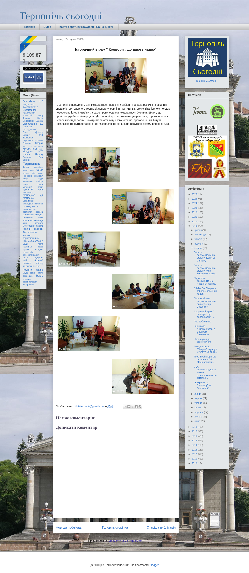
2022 (195, 212)
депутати (27, 217)
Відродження (30, 123)
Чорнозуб (27, 176)
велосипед (28, 181)
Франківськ (38, 167)
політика (27, 246)
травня (199, 403)
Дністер (39, 132)
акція (25, 178)
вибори (39, 181)
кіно (25, 223)
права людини (33, 249)
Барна (40, 118)
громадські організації (28, 199)
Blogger (154, 565)
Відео (47, 26)
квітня (198, 407)
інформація (28, 284)
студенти (38, 257)
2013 (195, 449)
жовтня (199, 239)
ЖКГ (41, 135)
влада (26, 184)
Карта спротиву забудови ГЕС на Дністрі (87, 26)
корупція (38, 220)
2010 (195, 463)
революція (28, 252)
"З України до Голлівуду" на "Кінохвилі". (202, 385)
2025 (195, 198)
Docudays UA (33, 101)
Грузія (26, 132)
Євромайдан (29, 110)
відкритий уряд (33, 189)
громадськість (30, 206)
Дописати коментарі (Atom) (126, 540)
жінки (40, 217)
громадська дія (33, 195)
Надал (26, 154)
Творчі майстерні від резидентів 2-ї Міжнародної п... (205, 359)
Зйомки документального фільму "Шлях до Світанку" (205, 256)
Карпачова (27, 146)
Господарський (30, 129)
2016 (195, 436)
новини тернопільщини (31, 236)
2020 (195, 221)
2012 (195, 454)
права (40, 247)
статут (26, 257)
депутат (39, 214)
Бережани (28, 121)
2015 (195, 440)
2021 (195, 217)
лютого (199, 416)
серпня (199, 248)
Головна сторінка (115, 527)
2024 (195, 203)
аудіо (40, 178)
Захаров (27, 143)
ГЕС (41, 123)
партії (40, 244)
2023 (195, 208)
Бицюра (39, 121)
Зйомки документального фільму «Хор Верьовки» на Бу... (205, 269)
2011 (195, 458)
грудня (198, 230)
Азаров (26, 118)
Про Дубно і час (202, 321)
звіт (31, 220)
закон (26, 220)
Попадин (27, 157)
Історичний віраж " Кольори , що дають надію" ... (204, 314)
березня (199, 412)
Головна (29, 26)
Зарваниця (28, 140)
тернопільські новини (31, 268)
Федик (26, 167)
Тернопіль (31, 163)
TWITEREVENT (30, 107)
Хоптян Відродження (33, 173)
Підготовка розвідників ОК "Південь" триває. (205, 281)
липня (198, 394)
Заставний (38, 140)
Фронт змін (28, 170)
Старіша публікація (161, 527)
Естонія (26, 135)
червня (199, 398)
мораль (39, 226)
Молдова (27, 151)
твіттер (39, 263)
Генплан (27, 126)
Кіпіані (40, 149)
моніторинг (29, 225)
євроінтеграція (30, 282)
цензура (27, 279)
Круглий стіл (30, 148)
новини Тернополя (33, 230)
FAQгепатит (28, 104)
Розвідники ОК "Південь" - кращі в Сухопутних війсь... (205, 349)
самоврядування (31, 255)
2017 (195, 431)
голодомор (28, 192)
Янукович (38, 176)
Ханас (39, 170)
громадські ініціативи (33, 203)
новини (27, 229)
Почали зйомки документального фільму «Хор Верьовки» (205, 302)
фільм (39, 275)
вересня (199, 243)
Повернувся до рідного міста (202, 340)
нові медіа (28, 241)
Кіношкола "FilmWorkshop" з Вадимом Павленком (204, 330)
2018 (195, 427)
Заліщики (28, 137)
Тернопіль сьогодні (61, 15)
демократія (28, 214)
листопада (201, 234)
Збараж (39, 143)
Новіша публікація (69, 527)
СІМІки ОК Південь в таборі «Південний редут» (205, 291)
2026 (195, 194)
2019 (195, 226)
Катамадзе (39, 146)
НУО (41, 151)
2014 (195, 445)
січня (198, 421)
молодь (39, 223)
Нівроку (39, 154)
